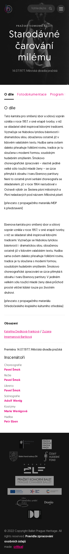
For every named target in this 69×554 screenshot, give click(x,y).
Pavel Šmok (12, 369)
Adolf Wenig (13, 400)
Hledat (50, 8)
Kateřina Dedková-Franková (21, 331)
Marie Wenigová (15, 411)
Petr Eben (11, 421)
